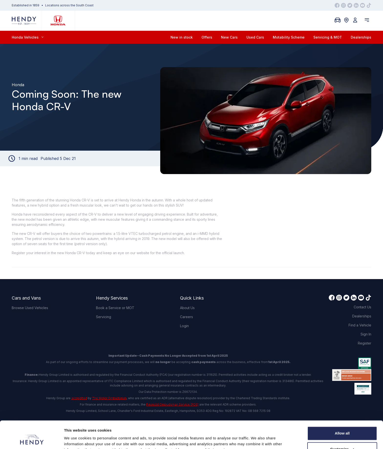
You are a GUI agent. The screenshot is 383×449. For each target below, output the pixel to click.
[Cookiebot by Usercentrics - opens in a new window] (31, 439)
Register (364, 343)
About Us (187, 308)
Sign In (366, 334)
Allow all (342, 409)
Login (184, 326)
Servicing (103, 317)
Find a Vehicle (360, 325)
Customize (342, 425)
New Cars (229, 37)
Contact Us (362, 307)
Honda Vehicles (27, 37)
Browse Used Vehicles (30, 308)
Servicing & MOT (327, 37)
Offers (207, 37)
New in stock (181, 37)
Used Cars (255, 37)
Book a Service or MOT (115, 308)
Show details (75, 439)
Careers (186, 317)
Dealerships (361, 37)
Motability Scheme (289, 37)
